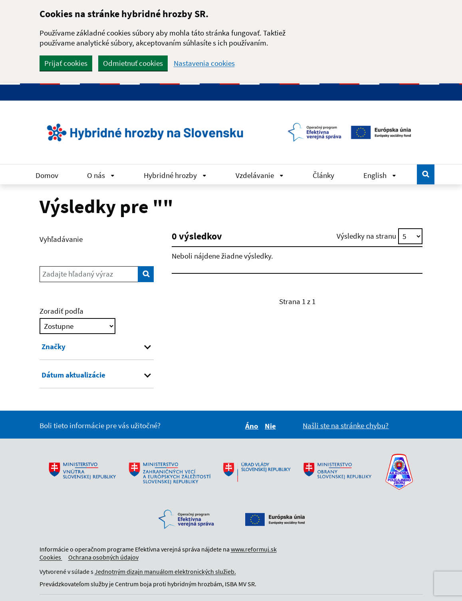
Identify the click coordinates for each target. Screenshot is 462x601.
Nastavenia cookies (204, 63)
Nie (271, 426)
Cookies (51, 557)
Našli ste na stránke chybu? (346, 425)
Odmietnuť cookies (133, 63)
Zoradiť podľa (61, 311)
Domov (47, 175)
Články (323, 175)
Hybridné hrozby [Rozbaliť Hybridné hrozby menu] (175, 175)
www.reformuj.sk (254, 549)
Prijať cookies (65, 63)
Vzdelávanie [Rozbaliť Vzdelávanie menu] (260, 175)
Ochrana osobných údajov (103, 557)
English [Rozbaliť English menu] (379, 175)
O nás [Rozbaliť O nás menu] (101, 175)
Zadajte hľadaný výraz (77, 274)
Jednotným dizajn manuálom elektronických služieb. (165, 571)
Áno (253, 426)
